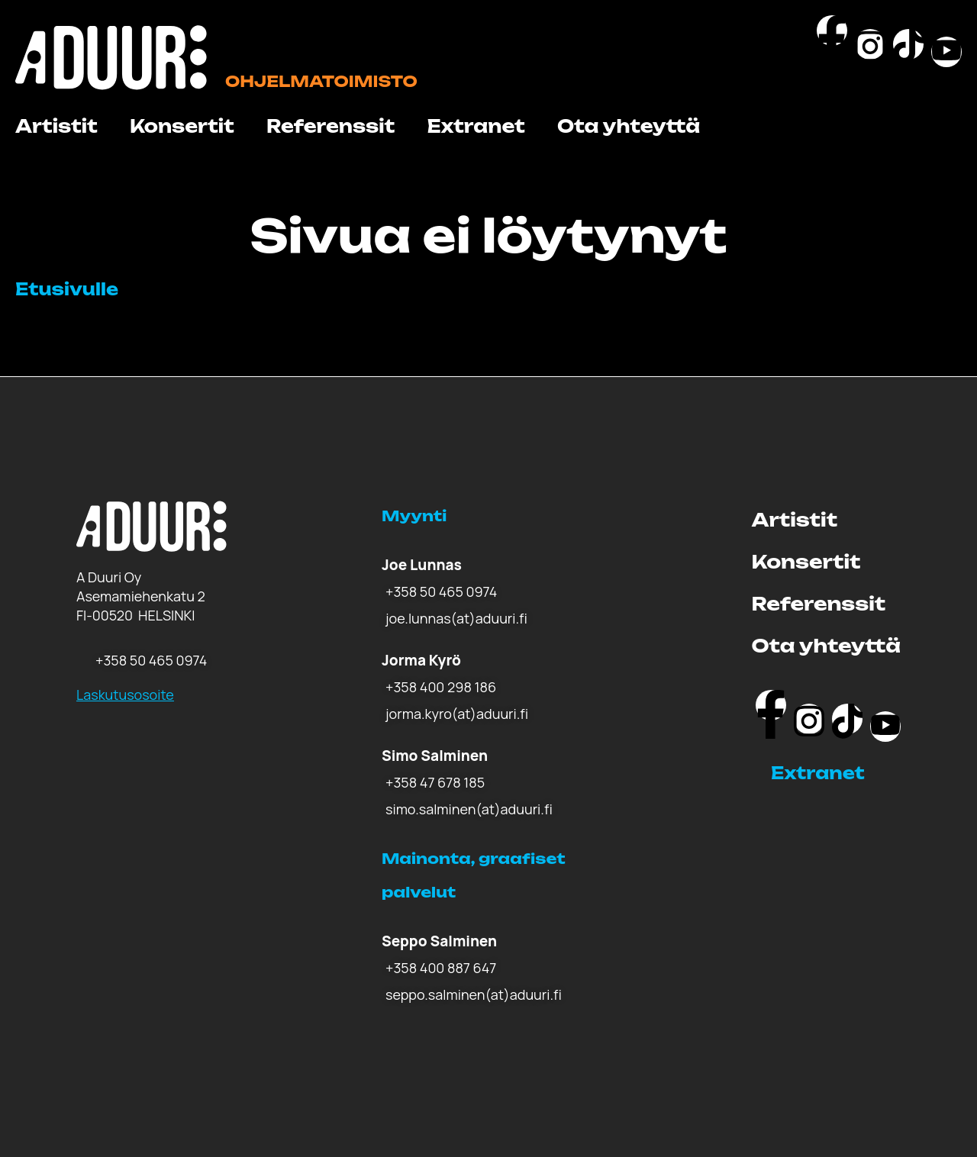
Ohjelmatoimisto (321, 81)
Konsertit (182, 126)
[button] (836, 773)
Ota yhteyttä (628, 126)
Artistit (56, 126)
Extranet (475, 126)
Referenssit (330, 126)
